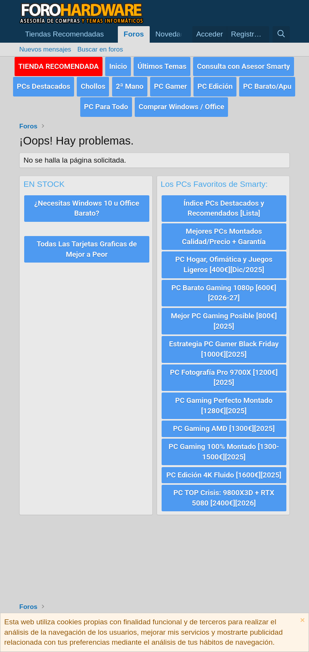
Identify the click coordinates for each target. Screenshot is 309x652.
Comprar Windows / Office (181, 106)
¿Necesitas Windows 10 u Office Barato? (86, 208)
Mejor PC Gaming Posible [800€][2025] (224, 320)
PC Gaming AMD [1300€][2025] (224, 427)
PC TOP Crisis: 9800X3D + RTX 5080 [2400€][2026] (224, 497)
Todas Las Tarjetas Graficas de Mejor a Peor (86, 248)
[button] (68, 34)
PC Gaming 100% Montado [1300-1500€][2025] (224, 451)
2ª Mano (130, 86)
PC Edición (215, 86)
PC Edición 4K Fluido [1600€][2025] (223, 473)
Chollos (93, 86)
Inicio (118, 66)
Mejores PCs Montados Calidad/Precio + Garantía (224, 236)
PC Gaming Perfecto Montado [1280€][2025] (224, 404)
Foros (134, 34)
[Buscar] (281, 34)
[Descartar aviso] (301, 621)
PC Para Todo (106, 106)
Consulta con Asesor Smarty (243, 66)
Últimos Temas (162, 66)
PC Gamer (170, 86)
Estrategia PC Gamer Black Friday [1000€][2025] (224, 348)
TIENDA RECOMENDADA (58, 66)
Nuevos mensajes (45, 49)
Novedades (173, 34)
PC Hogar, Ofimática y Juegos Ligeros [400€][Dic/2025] (223, 264)
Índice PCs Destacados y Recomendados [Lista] (223, 208)
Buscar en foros (100, 49)
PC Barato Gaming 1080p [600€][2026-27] (223, 292)
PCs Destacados (43, 86)
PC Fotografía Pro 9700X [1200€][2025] (224, 376)
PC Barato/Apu (267, 86)
